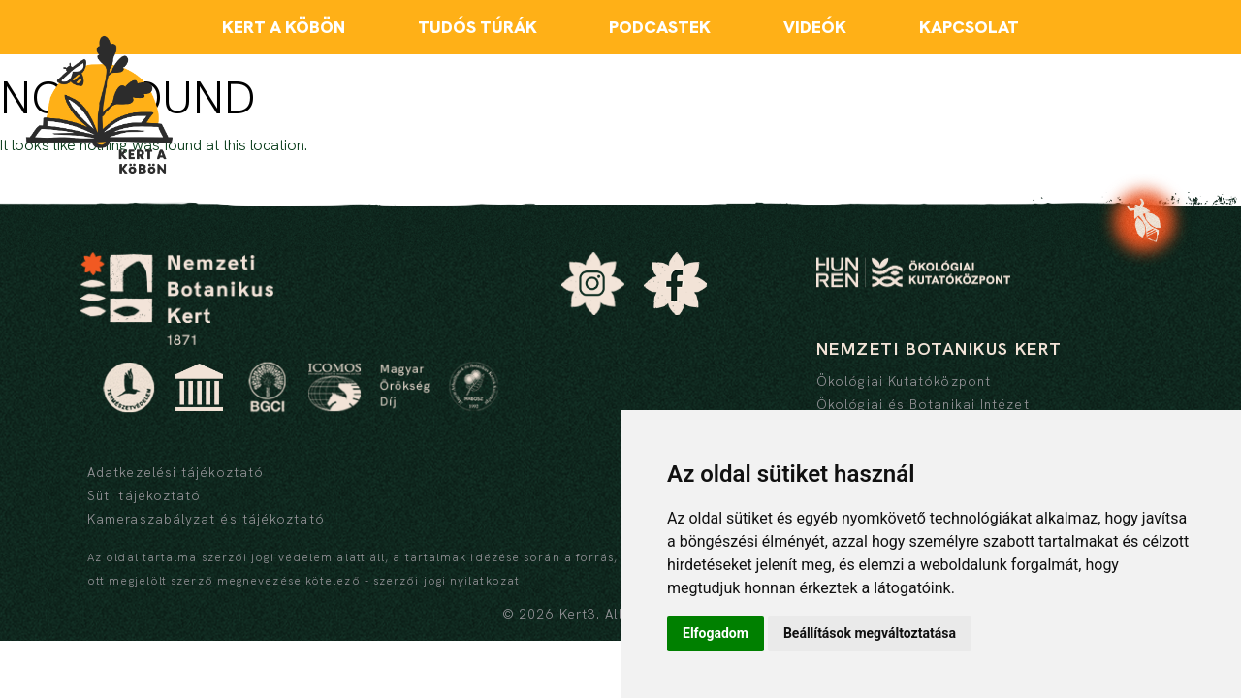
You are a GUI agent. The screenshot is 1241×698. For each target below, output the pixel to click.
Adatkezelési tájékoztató (175, 472)
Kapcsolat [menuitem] (969, 27)
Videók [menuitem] (814, 27)
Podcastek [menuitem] (660, 27)
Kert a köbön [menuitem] (283, 27)
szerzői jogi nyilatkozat (446, 580)
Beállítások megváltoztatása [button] (869, 633)
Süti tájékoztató (144, 495)
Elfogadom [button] (715, 633)
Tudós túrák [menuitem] (477, 27)
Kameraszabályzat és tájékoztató (206, 518)
